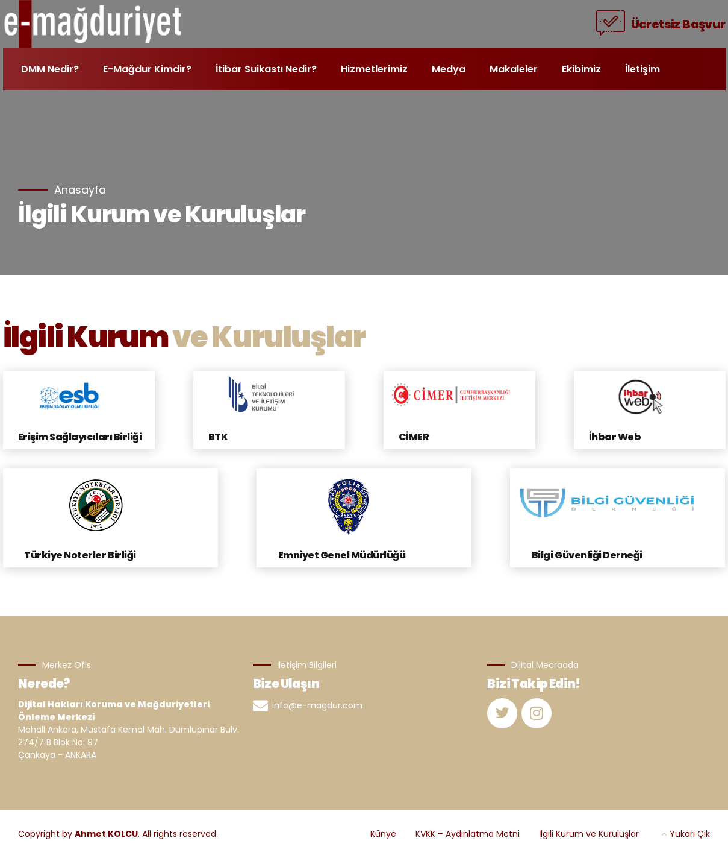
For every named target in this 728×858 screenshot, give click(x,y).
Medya (448, 69)
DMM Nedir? (50, 69)
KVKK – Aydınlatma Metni (467, 834)
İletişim (642, 69)
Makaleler (514, 69)
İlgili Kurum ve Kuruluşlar (589, 834)
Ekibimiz (581, 69)
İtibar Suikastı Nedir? (266, 69)
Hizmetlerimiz (374, 69)
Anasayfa (80, 190)
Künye (383, 834)
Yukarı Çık (690, 834)
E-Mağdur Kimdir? (147, 69)
